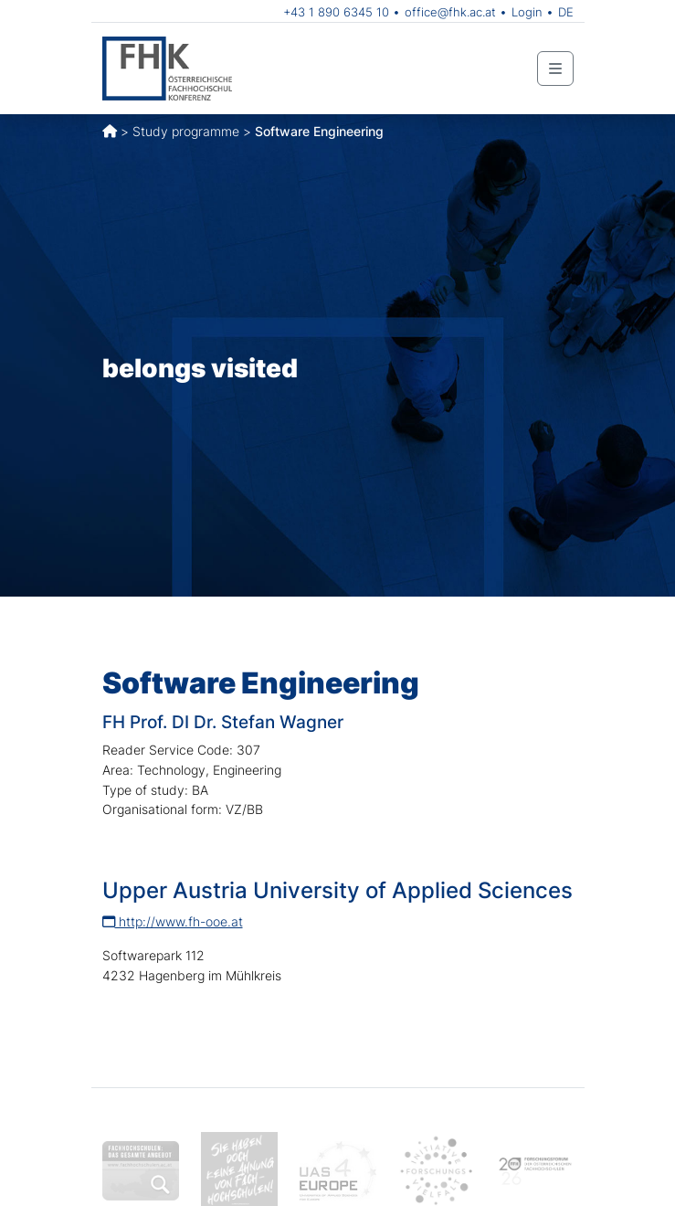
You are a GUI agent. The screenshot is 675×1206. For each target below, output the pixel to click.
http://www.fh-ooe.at (172, 921)
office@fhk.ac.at (450, 12)
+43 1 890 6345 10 (336, 12)
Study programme (185, 131)
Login (527, 12)
